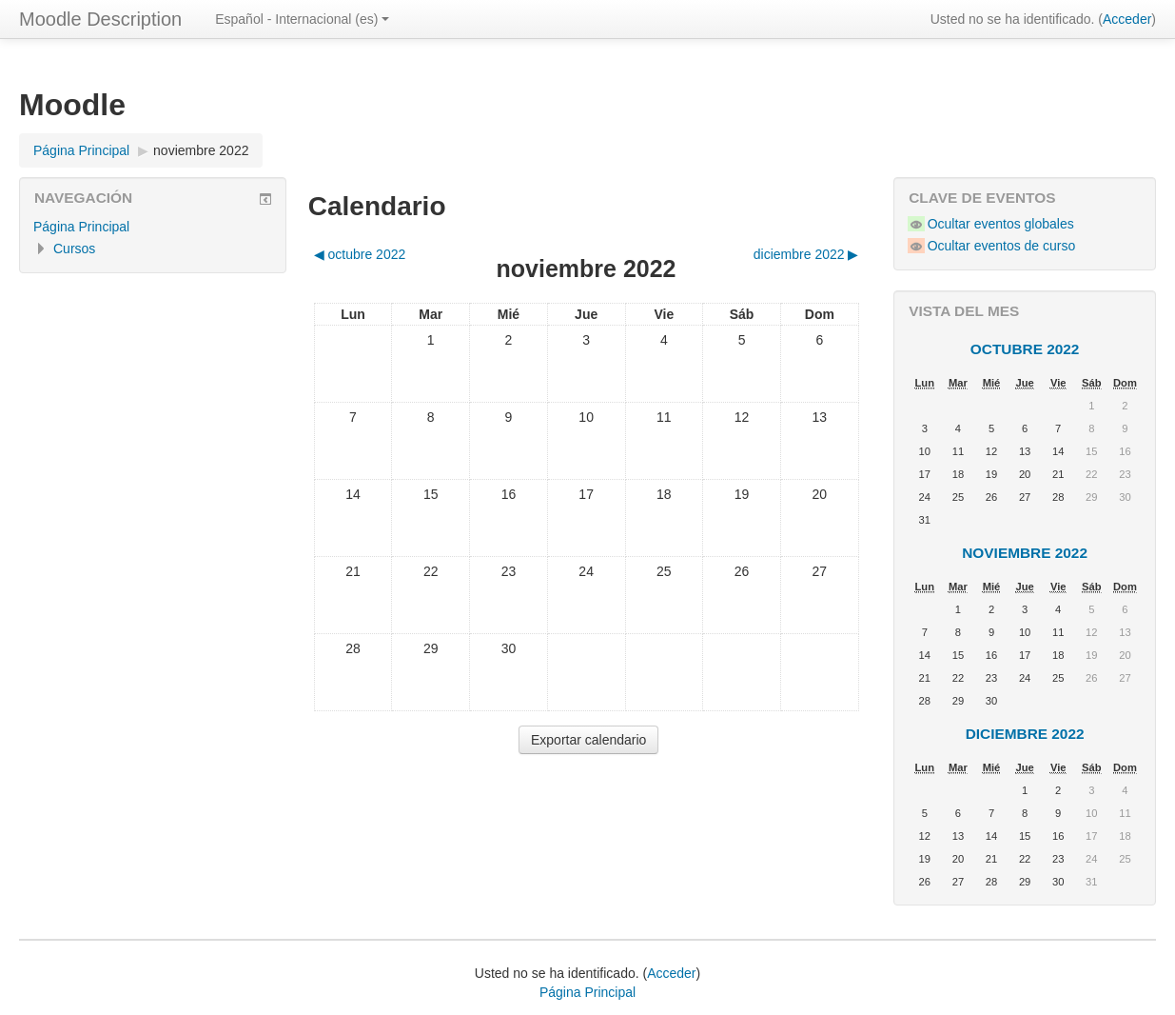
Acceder (1127, 19)
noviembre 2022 (200, 150)
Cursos (74, 248)
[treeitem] (152, 226)
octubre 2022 (1025, 349)
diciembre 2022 (1025, 734)
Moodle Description (100, 19)
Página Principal (81, 226)
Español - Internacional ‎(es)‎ (302, 19)
